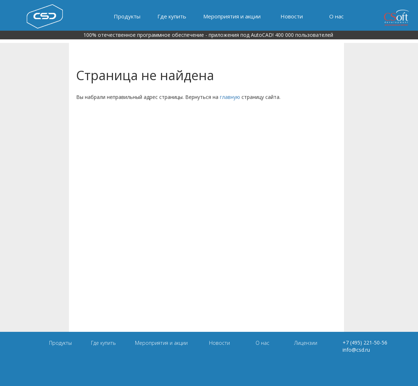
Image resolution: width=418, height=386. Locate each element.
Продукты (127, 16)
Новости (291, 16)
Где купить (171, 16)
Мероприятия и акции (232, 16)
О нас (336, 16)
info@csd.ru (356, 349)
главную (230, 97)
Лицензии (305, 342)
